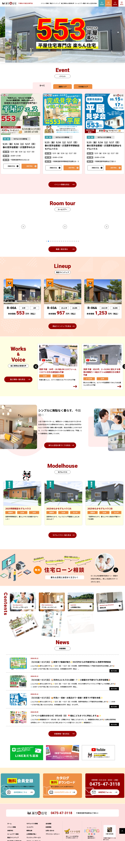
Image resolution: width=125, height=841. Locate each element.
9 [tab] (61, 241)
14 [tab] (70, 241)
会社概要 (48, 826)
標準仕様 (29, 833)
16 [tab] (74, 241)
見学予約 (30, 166)
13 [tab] (69, 241)
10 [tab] (63, 241)
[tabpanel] (30, 226)
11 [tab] (65, 241)
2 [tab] (48, 241)
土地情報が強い (31, 837)
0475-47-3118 (62, 815)
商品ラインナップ (55, 3)
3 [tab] (50, 241)
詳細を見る (11, 166)
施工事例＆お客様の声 (67, 3)
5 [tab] (54, 241)
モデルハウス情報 (32, 826)
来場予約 (10, 833)
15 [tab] (72, 241)
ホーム (9, 826)
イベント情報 (45, 3)
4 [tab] (52, 241)
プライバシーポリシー (53, 837)
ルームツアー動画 (80, 3)
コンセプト (30, 830)
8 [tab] (59, 241)
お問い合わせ (50, 833)
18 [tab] (78, 241)
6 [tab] (55, 241)
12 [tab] (67, 241)
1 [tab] (46, 241)
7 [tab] (57, 241)
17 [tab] (76, 241)
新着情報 (48, 830)
